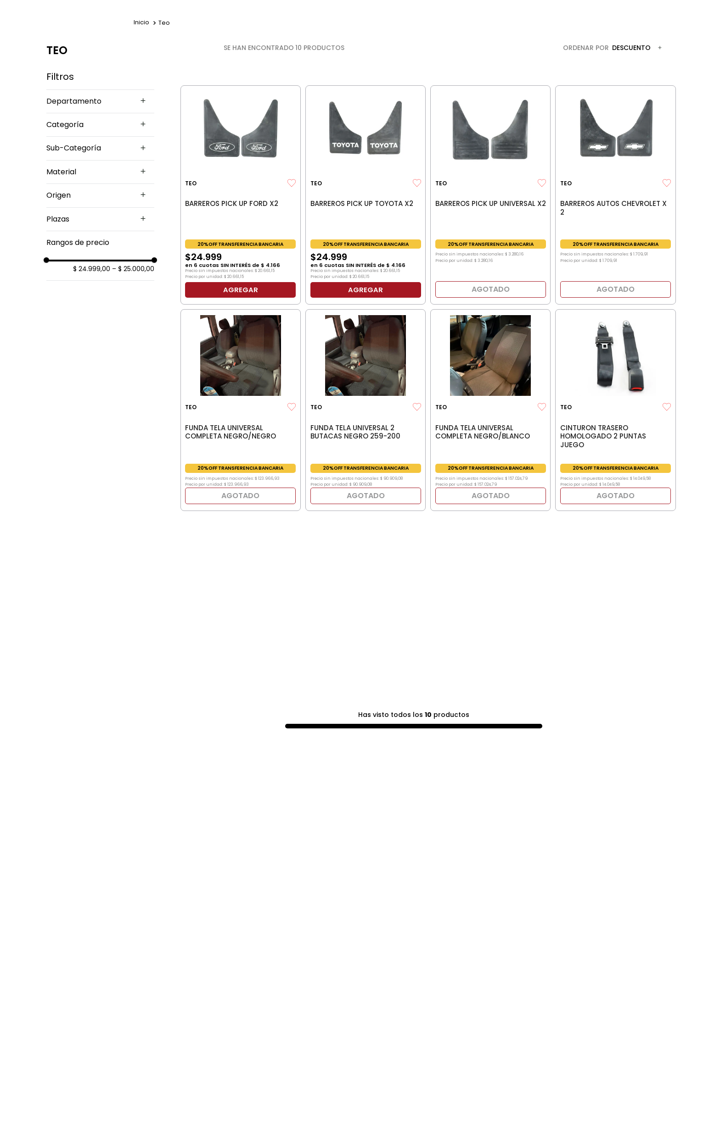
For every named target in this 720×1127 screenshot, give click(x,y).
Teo (164, 23)
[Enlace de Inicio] (141, 23)
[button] (100, 101)
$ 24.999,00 (91, 268)
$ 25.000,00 (133, 268)
